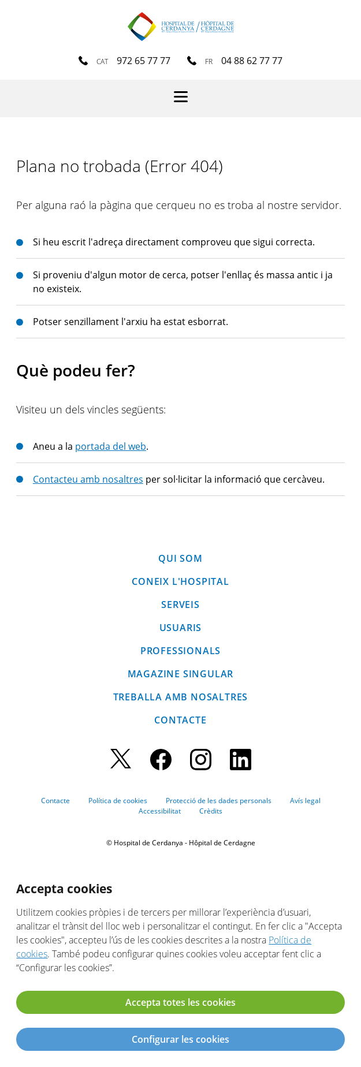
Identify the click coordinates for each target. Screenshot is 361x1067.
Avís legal (305, 800)
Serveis (180, 604)
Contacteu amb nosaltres (88, 479)
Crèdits (210, 811)
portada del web (110, 446)
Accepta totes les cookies (180, 1002)
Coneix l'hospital (180, 581)
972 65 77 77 (143, 60)
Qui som (180, 558)
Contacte (180, 720)
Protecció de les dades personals (218, 800)
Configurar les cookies (180, 1039)
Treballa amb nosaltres (180, 697)
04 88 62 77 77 (251, 60)
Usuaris (180, 627)
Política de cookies (117, 800)
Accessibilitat (160, 811)
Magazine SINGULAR (181, 673)
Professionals (180, 650)
